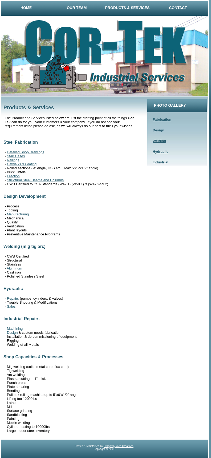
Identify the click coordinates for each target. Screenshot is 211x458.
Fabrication (162, 120)
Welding (159, 141)
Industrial (160, 162)
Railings (13, 160)
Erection (13, 176)
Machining (15, 329)
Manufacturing (18, 214)
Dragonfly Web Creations (118, 446)
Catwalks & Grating (21, 164)
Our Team (77, 8)
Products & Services (127, 8)
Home (26, 8)
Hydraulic (160, 152)
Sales (11, 306)
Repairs (13, 298)
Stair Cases (16, 156)
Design (158, 130)
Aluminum (14, 268)
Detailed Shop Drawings (25, 152)
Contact (178, 8)
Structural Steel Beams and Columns (35, 180)
